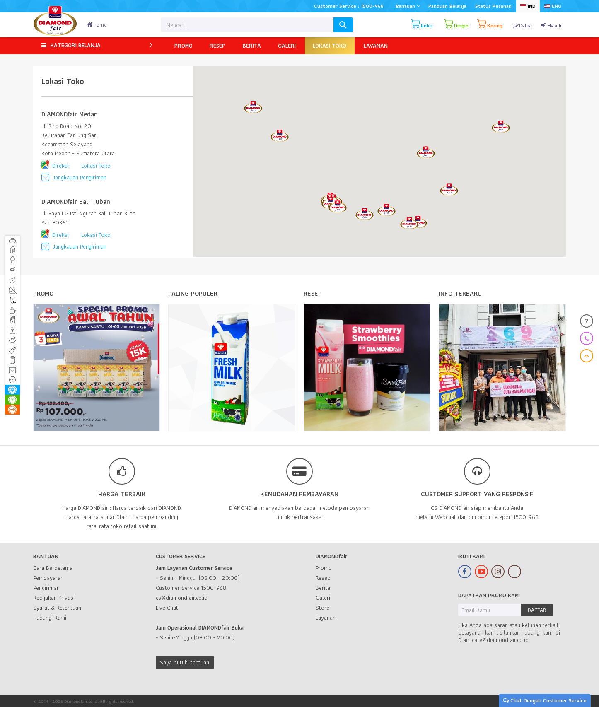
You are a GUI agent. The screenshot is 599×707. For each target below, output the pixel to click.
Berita (323, 587)
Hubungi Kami (49, 617)
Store (322, 607)
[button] (253, 107)
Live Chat (167, 607)
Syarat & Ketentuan (57, 607)
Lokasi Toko (96, 165)
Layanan (326, 617)
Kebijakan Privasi (54, 597)
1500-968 (213, 587)
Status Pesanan (493, 6)
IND (528, 6)
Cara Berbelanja (52, 567)
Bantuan (408, 6)
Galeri (323, 597)
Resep (323, 577)
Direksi (60, 165)
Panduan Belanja (447, 6)
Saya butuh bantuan (184, 662)
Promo (324, 567)
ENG (552, 6)
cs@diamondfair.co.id (182, 597)
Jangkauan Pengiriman (73, 177)
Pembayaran (48, 577)
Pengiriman (46, 587)
